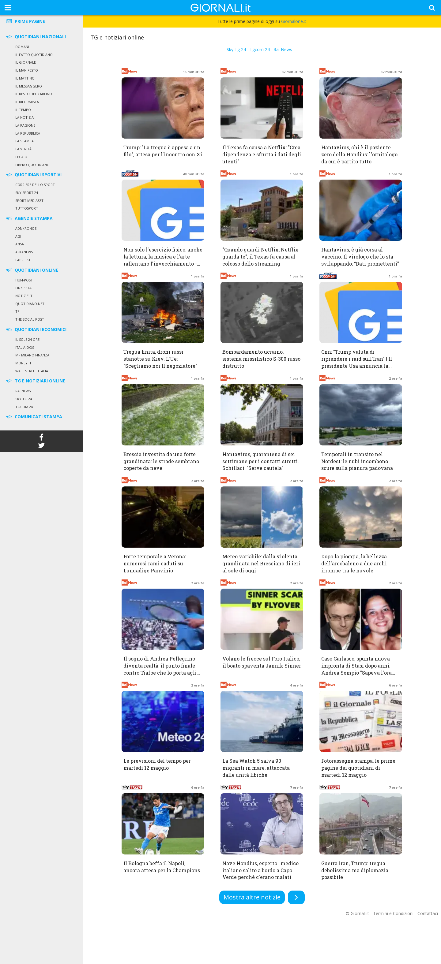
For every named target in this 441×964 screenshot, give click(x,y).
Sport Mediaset (29, 200)
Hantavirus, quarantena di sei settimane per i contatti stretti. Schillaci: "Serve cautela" (260, 461)
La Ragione (25, 125)
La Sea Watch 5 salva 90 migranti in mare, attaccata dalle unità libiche (256, 767)
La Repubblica (27, 133)
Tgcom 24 (24, 406)
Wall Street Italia (31, 371)
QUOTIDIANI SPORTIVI (33, 174)
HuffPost (24, 280)
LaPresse (23, 260)
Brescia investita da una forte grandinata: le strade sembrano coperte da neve (161, 461)
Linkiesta (23, 287)
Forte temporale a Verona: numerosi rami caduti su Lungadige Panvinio (154, 563)
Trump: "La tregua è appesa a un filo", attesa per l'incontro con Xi (162, 151)
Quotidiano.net (29, 303)
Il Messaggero (28, 86)
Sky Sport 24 (26, 192)
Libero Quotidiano (32, 164)
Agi (18, 236)
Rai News (23, 391)
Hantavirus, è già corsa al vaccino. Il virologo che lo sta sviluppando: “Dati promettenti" (360, 256)
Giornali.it (360, 913)
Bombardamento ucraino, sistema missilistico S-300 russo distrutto (261, 358)
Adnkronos (25, 228)
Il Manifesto (26, 70)
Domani (22, 46)
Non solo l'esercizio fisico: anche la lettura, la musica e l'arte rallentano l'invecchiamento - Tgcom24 (162, 260)
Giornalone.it (293, 21)
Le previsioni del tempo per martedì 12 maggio (157, 764)
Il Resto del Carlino (33, 93)
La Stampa (24, 141)
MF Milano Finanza (32, 355)
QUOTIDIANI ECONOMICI (35, 329)
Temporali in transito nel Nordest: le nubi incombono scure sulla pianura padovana (357, 461)
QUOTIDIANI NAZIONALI (35, 36)
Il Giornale (25, 62)
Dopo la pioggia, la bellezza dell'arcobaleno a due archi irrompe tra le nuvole (354, 563)
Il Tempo (23, 109)
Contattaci (427, 913)
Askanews (24, 252)
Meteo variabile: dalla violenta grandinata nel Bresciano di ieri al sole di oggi (261, 563)
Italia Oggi (25, 347)
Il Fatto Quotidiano (34, 54)
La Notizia (24, 117)
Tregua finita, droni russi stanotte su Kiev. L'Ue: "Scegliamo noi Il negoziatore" (160, 358)
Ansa (19, 244)
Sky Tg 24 (23, 398)
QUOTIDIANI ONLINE (31, 270)
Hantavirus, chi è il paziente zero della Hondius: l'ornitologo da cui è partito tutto (359, 154)
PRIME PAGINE (25, 21)
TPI (18, 311)
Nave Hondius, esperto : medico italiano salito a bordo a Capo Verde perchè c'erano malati (260, 870)
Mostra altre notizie (252, 897)
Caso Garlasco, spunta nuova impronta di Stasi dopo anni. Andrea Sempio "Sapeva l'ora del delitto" (356, 669)
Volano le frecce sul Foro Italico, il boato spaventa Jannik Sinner (261, 662)
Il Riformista (27, 101)
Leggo (21, 156)
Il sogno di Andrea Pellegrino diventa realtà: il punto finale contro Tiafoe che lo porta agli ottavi (160, 669)
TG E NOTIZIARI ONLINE (35, 381)
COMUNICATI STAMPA (33, 416)
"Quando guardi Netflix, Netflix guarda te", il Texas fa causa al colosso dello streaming (260, 256)
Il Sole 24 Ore (27, 339)
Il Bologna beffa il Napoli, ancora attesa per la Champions (161, 866)
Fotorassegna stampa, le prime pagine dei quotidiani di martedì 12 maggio (358, 767)
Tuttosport (26, 208)
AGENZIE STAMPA (29, 218)
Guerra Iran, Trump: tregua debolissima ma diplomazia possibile (354, 870)
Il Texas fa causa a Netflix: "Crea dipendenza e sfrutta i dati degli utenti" (261, 154)
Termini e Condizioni (393, 913)
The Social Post (29, 319)
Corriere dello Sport (35, 184)
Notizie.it (23, 295)
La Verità (23, 149)
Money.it (23, 363)
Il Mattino (25, 78)
